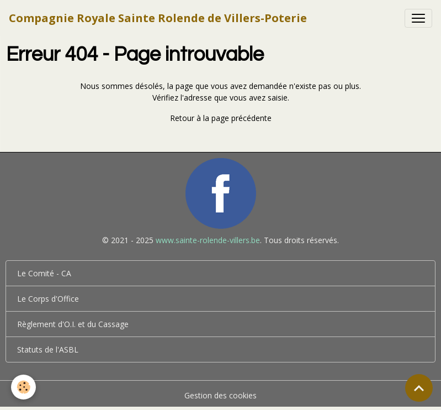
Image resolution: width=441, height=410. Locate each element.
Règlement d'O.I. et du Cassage (73, 324)
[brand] (158, 18)
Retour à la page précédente (221, 118)
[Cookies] (23, 387)
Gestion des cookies (220, 395)
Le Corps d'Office (48, 298)
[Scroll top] (419, 388)
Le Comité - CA (44, 273)
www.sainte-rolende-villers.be (208, 240)
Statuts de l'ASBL (47, 349)
